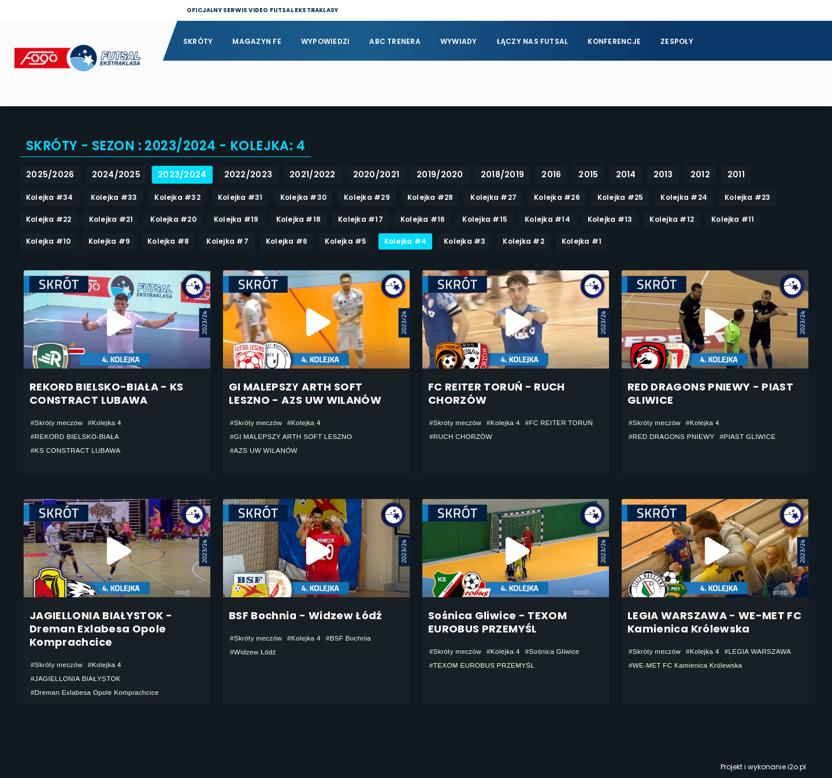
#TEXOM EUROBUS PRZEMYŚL (483, 665)
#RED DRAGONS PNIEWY (673, 437)
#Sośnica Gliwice (556, 651)
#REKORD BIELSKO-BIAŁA (76, 437)
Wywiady (458, 41)
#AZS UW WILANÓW (265, 450)
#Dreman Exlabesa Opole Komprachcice (97, 692)
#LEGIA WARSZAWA (761, 651)
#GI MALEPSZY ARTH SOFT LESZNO (293, 437)
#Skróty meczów (57, 423)
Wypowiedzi (325, 41)
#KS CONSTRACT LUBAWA (77, 450)
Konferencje (614, 41)
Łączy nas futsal (533, 41)
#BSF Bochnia (351, 638)
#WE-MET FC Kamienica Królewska (687, 665)
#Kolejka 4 (107, 423)
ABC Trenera (395, 41)
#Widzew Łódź (253, 652)
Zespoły (676, 41)
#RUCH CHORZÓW (462, 437)
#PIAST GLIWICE (751, 437)
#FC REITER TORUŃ (562, 423)
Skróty (198, 41)
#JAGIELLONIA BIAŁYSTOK (77, 679)
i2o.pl (797, 767)
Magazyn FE (256, 41)
